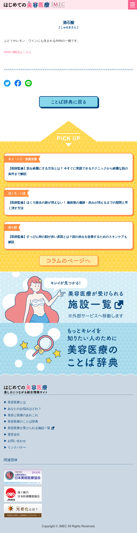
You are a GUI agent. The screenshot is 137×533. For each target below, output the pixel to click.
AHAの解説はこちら (17, 52)
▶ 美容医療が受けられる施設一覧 (29, 428)
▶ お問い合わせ (15, 441)
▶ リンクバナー (15, 447)
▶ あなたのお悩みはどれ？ (22, 408)
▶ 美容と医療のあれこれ (21, 415)
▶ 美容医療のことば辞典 (21, 421)
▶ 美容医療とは (15, 402)
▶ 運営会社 (12, 434)
